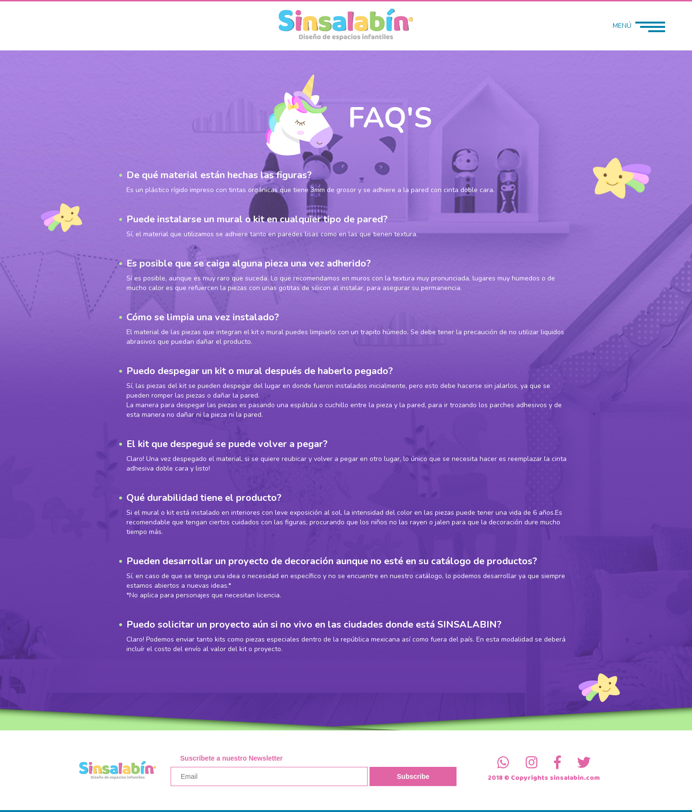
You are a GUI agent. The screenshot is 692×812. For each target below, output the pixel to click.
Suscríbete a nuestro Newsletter (231, 758)
